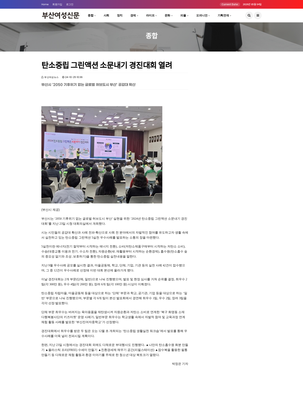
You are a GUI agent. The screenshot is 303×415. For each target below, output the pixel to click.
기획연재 (223, 15)
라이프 (150, 15)
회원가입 (57, 4)
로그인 (69, 4)
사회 (106, 15)
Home (45, 4)
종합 (90, 15)
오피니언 (201, 15)
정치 (120, 15)
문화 (167, 15)
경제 (133, 15)
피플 (183, 15)
